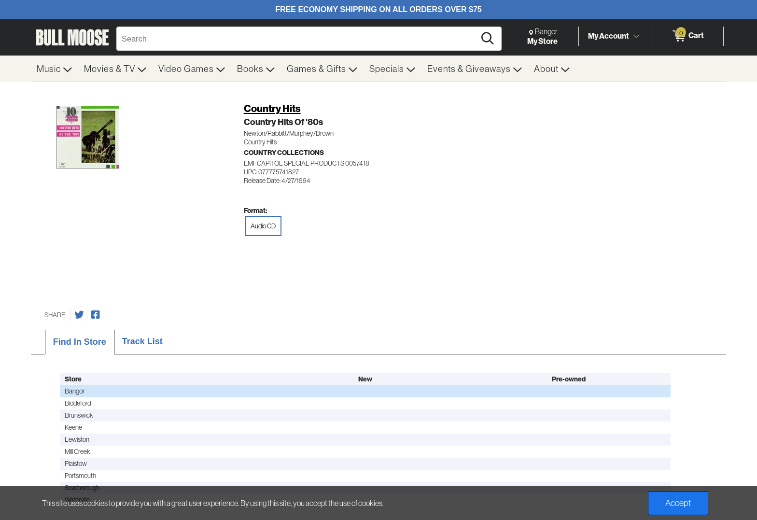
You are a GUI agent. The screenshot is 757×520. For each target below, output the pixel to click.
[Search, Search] (297, 38)
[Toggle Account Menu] (636, 36)
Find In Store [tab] (79, 342)
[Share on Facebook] (95, 315)
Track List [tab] (142, 341)
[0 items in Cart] (687, 36)
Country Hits (272, 108)
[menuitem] (54, 69)
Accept (678, 502)
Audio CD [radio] (263, 226)
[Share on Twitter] (79, 315)
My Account (608, 36)
